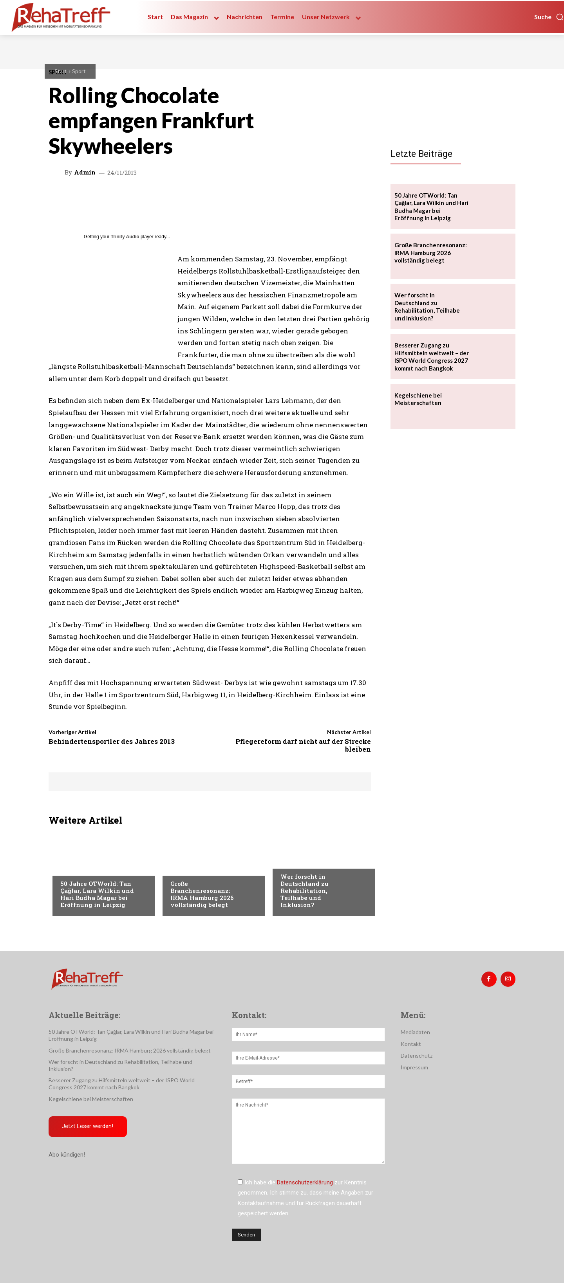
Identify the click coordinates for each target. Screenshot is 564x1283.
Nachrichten (298, 860)
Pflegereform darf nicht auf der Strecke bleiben (303, 745)
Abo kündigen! (67, 1155)
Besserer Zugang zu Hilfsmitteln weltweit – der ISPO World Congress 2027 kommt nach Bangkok (431, 357)
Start (60, 71)
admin (85, 172)
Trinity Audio (125, 236)
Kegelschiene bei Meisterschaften (418, 399)
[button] (549, 16)
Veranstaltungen (84, 868)
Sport (79, 71)
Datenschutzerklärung (305, 1182)
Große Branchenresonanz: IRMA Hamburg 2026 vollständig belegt (202, 894)
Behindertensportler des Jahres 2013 (112, 741)
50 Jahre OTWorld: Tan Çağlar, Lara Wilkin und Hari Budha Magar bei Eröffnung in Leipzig (97, 894)
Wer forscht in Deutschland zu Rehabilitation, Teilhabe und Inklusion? (304, 891)
